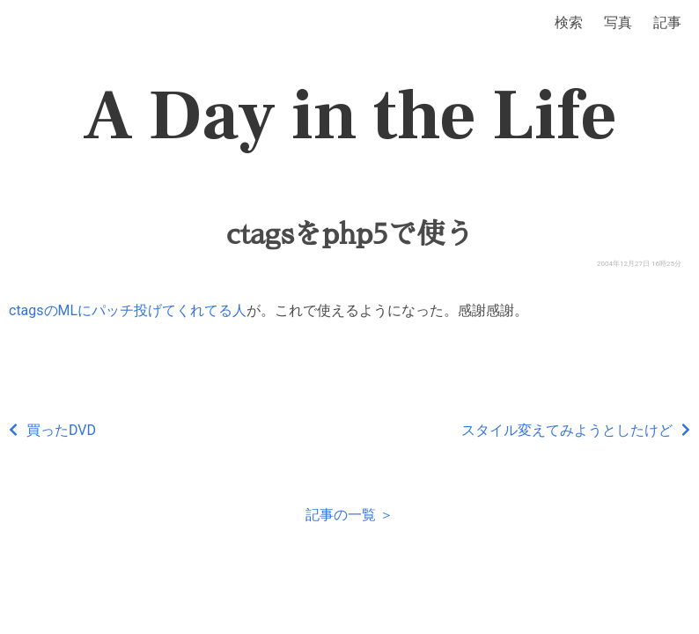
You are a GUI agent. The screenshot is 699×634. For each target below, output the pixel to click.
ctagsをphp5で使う (350, 234)
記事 (667, 22)
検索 (569, 22)
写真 (618, 22)
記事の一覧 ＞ (349, 514)
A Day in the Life (350, 116)
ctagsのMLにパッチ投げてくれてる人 (127, 310)
